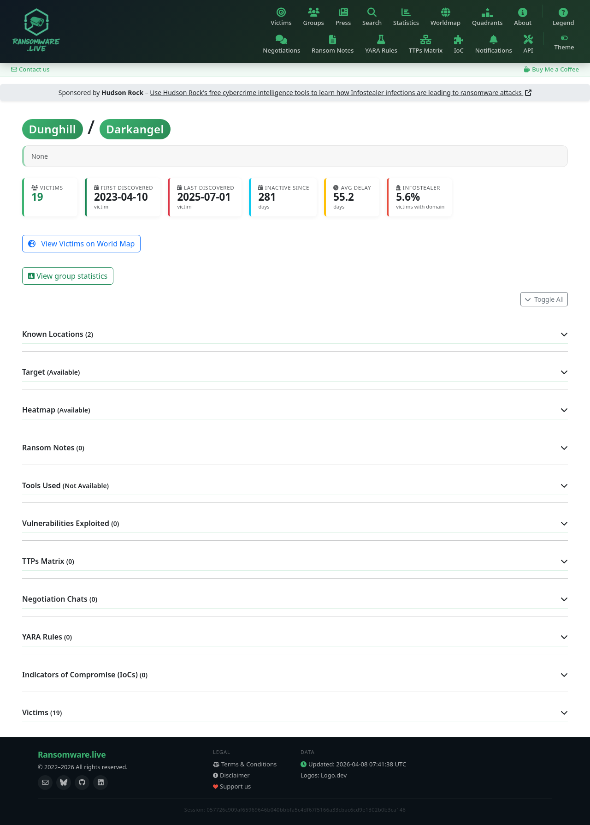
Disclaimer (231, 775)
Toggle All (544, 299)
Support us (232, 786)
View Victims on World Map (81, 244)
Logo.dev (334, 775)
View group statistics (67, 276)
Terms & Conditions (245, 764)
